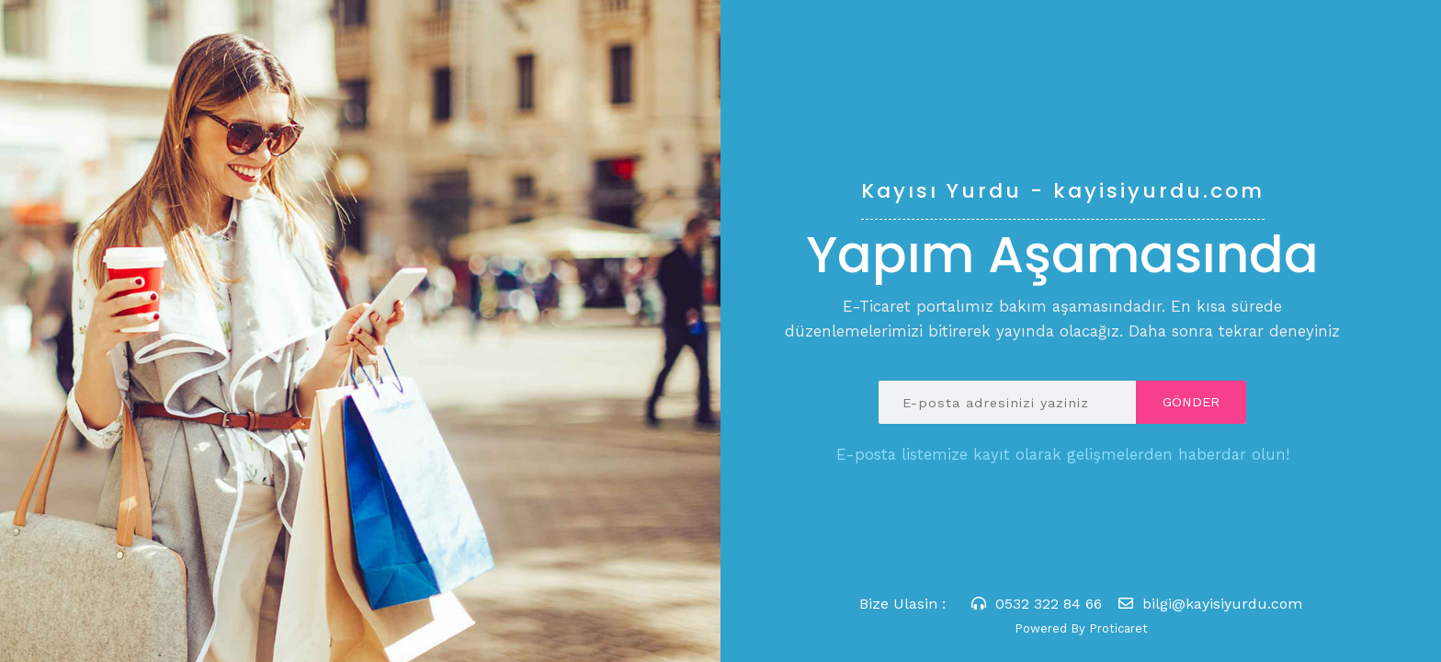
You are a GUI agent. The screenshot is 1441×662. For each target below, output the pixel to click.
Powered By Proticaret (1081, 628)
